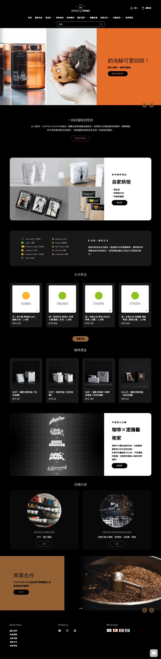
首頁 (30, 17)
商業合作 (104, 17)
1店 (44, 543)
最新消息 (38, 17)
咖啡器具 (60, 17)
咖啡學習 (129, 17)
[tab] (76, 103)
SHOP (119, 202)
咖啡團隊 (13, 634)
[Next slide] (151, 105)
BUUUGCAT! (118, 73)
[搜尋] (101, 24)
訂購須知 (116, 17)
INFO (21, 592)
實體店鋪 (93, 17)
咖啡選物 (70, 17)
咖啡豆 (48, 17)
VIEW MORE (80, 138)
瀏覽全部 (80, 338)
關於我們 (81, 17)
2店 (117, 543)
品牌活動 (13, 638)
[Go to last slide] (144, 105)
